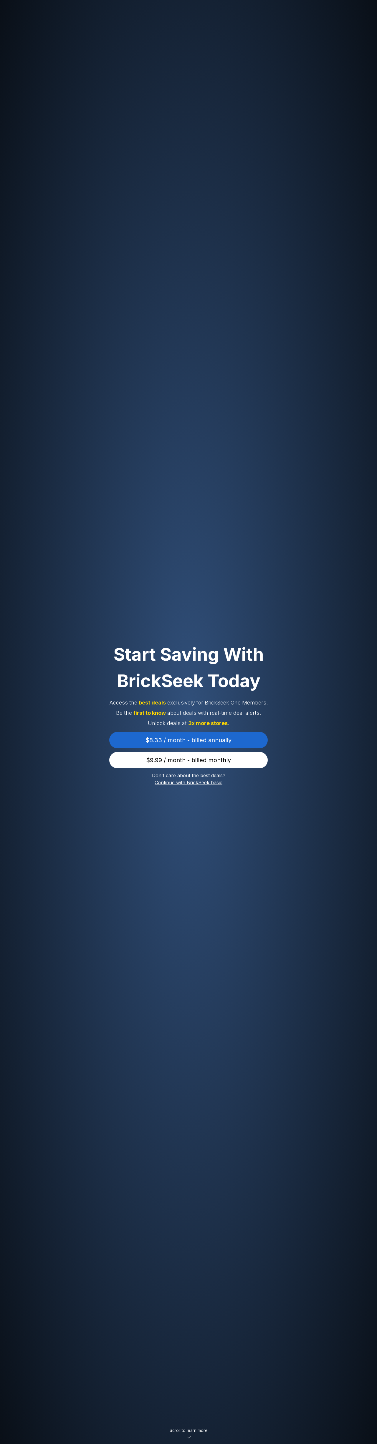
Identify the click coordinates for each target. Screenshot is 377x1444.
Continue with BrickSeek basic (188, 782)
